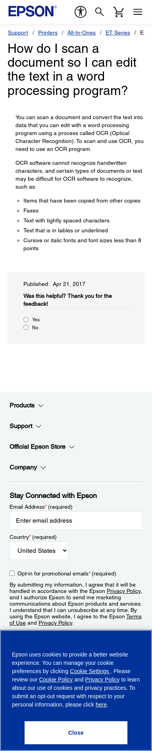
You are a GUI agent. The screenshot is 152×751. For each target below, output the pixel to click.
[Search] (99, 12)
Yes (36, 319)
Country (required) (33, 537)
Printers (48, 32)
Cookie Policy (56, 679)
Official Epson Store (42, 446)
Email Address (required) (41, 507)
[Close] (76, 732)
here (101, 704)
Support (18, 32)
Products (27, 405)
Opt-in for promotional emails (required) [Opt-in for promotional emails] (66, 573)
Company (28, 467)
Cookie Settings (90, 671)
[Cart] (118, 12)
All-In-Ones (81, 32)
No (35, 327)
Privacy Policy (123, 591)
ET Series (118, 32)
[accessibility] (80, 12)
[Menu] (137, 12)
